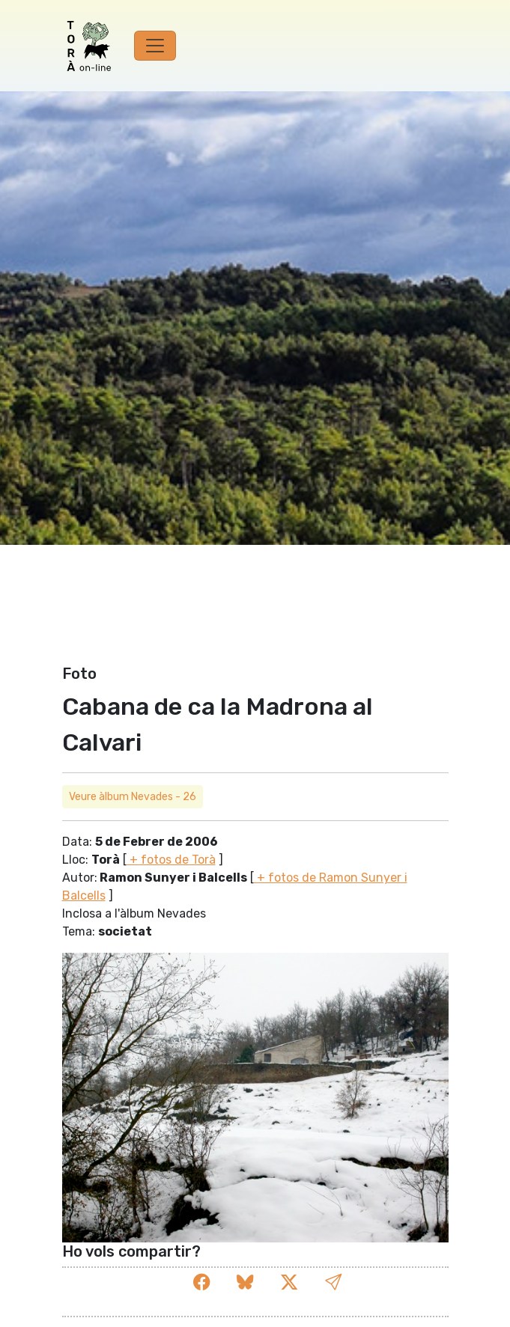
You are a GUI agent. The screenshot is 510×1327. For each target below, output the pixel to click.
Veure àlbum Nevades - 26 (132, 796)
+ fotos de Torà (171, 859)
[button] (333, 1283)
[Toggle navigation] (155, 46)
